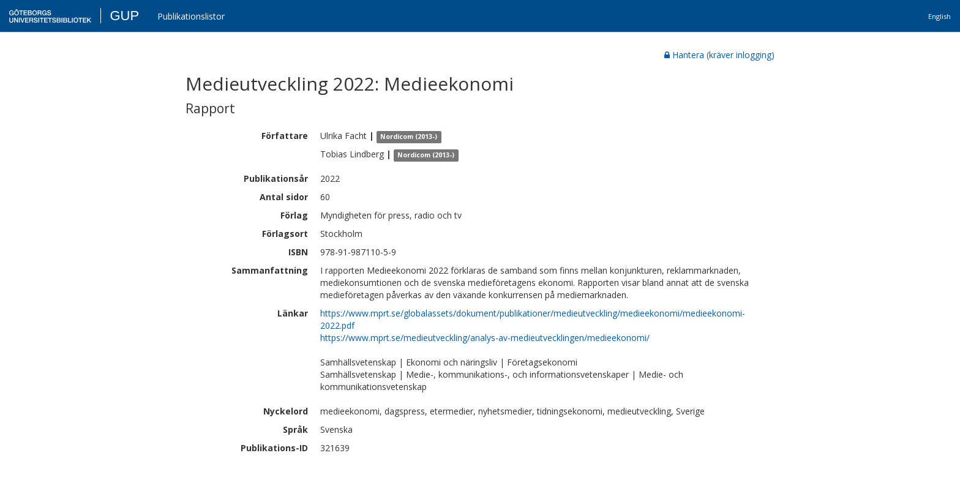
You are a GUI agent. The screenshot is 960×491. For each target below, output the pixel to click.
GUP (124, 15)
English (939, 16)
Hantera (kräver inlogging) (719, 55)
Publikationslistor (191, 16)
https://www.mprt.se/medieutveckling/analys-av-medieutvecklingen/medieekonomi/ (485, 337)
